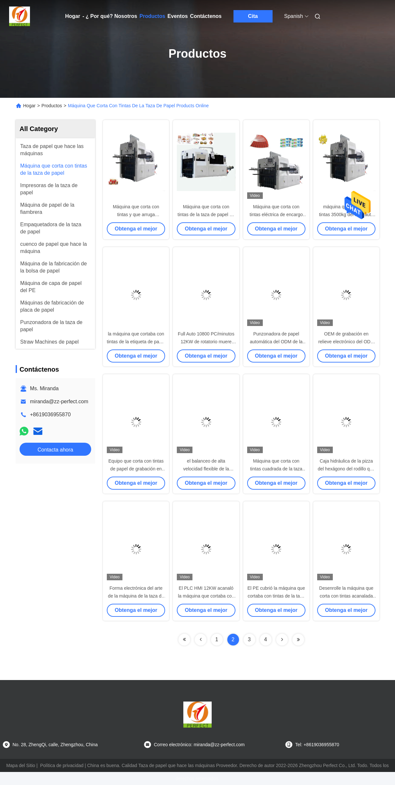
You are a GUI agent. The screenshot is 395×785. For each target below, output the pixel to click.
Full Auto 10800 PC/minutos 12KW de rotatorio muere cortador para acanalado (206, 341)
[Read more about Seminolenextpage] (184, 639)
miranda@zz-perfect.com (59, 401)
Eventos (177, 16)
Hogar (72, 16)
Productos (152, 16)
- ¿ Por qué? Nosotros (109, 16)
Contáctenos (206, 16)
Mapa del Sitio (20, 765)
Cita (253, 16)
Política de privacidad (61, 765)
